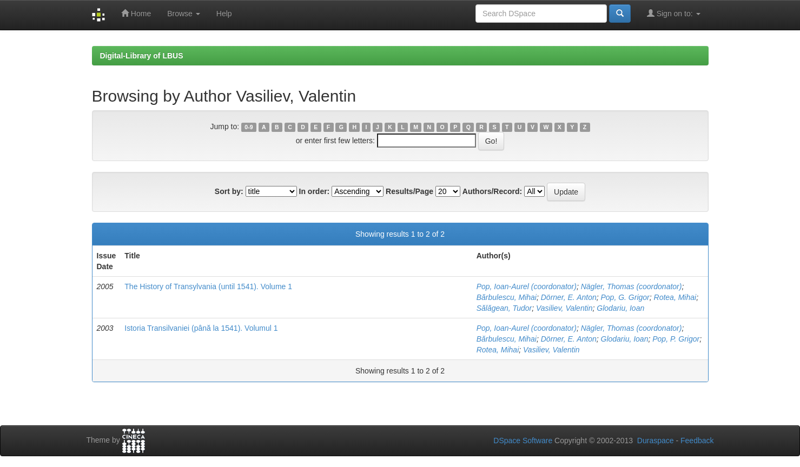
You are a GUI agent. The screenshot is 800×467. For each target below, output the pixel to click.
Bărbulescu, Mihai (507, 297)
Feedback (696, 440)
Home (136, 13)
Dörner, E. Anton (569, 297)
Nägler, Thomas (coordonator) (631, 286)
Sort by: (229, 191)
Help (224, 13)
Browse (183, 13)
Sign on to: (673, 13)
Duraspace (655, 440)
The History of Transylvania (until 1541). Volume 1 (208, 286)
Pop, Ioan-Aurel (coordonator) (527, 286)
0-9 (248, 127)
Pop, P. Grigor (675, 339)
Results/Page (409, 191)
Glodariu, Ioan (620, 308)
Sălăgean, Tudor (504, 308)
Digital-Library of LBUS (141, 55)
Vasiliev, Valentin (564, 308)
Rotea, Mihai (675, 297)
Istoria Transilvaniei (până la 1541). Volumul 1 (200, 328)
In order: (314, 191)
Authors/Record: (492, 191)
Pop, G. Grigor (625, 297)
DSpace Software (522, 440)
